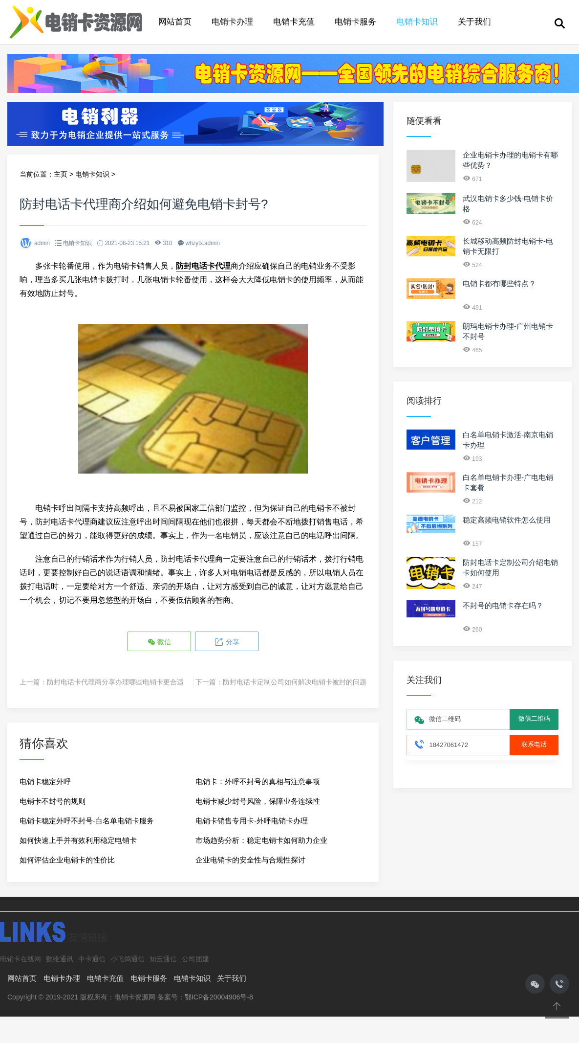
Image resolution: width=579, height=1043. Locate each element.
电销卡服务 (355, 21)
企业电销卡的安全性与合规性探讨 (250, 860)
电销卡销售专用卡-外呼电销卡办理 (251, 820)
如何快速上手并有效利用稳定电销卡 (78, 840)
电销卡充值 (294, 21)
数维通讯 (59, 959)
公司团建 (195, 959)
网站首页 (175, 21)
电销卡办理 (232, 21)
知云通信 (163, 959)
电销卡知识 (417, 21)
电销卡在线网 (20, 959)
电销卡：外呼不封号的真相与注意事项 (257, 781)
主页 (60, 174)
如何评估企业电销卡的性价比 (67, 860)
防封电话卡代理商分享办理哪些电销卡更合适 (115, 682)
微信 (159, 642)
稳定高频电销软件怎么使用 (507, 520)
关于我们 (474, 21)
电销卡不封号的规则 (53, 801)
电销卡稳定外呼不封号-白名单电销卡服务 (87, 820)
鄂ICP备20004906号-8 (219, 997)
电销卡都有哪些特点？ (499, 283)
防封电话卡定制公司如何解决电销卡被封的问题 (294, 682)
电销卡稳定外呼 (45, 781)
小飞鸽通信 (127, 959)
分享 (226, 642)
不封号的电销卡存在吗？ (503, 605)
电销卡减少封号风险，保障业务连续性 (257, 801)
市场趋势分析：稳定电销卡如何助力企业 (261, 840)
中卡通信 (92, 959)
